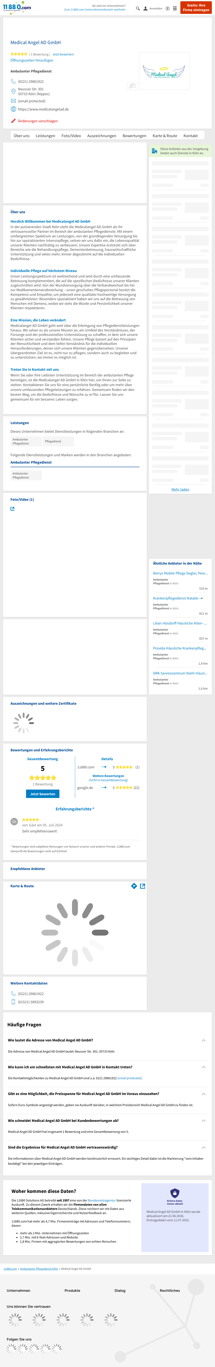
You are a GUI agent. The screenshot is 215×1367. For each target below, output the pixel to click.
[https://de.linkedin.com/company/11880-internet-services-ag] (45, 1349)
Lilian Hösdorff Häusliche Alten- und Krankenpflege (180, 623)
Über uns (21, 135)
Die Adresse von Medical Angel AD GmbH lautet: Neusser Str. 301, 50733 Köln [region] (61, 1051)
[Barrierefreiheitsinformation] (169, 8)
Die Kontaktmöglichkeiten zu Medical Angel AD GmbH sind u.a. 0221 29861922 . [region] (75, 1078)
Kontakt (191, 135)
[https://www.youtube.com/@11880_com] (56, 1349)
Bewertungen (134, 135)
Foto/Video (71, 135)
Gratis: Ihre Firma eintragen (196, 7)
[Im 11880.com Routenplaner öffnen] (134, 885)
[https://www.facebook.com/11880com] (11, 1349)
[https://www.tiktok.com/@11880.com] (34, 1349)
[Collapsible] (203, 1040)
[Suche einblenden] (139, 8)
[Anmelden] (154, 8)
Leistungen (45, 135)
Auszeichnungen (101, 135)
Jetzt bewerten (42, 793)
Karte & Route (165, 135)
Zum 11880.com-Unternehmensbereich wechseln (95, 9)
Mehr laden (180, 489)
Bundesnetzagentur (102, 1200)
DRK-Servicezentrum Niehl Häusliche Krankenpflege (180, 673)
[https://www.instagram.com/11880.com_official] (22, 1349)
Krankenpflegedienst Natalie (175, 598)
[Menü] (176, 8)
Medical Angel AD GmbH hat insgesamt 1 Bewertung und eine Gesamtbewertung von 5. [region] (68, 1131)
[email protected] (129, 1078)
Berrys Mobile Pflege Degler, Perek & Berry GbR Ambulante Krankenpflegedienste (180, 573)
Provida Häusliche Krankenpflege (179, 648)
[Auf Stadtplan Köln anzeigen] (142, 885)
